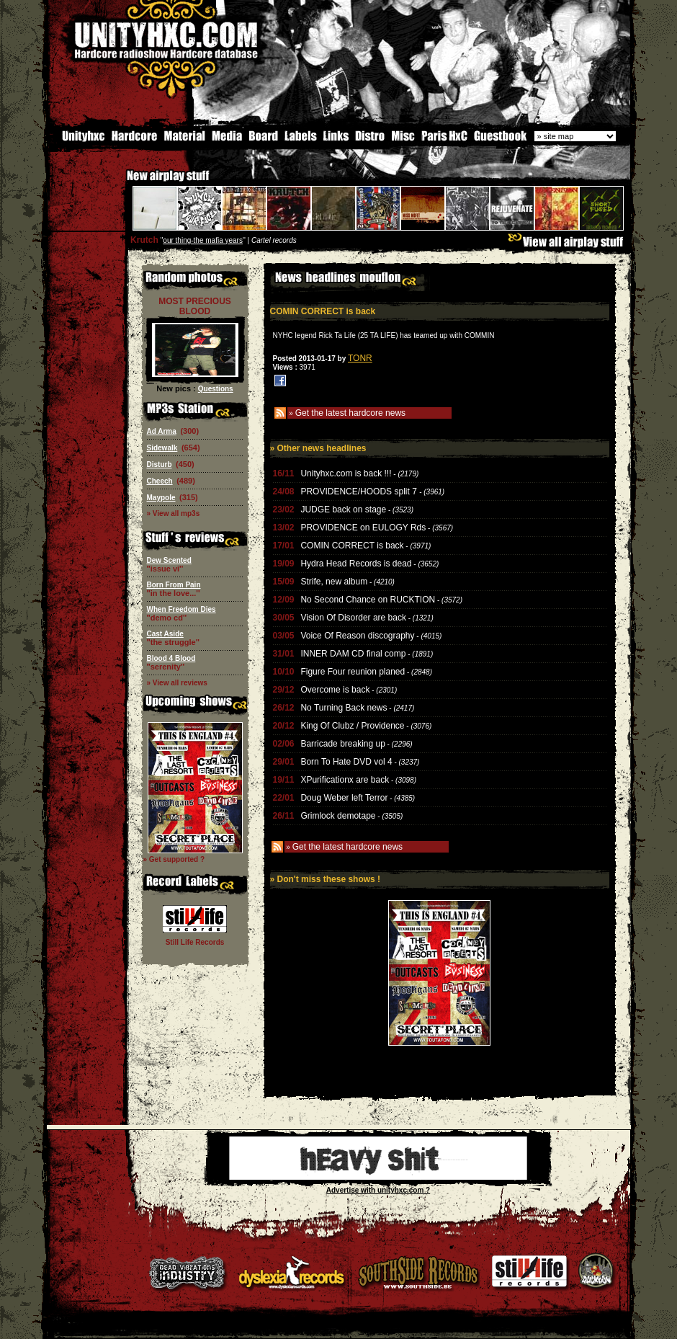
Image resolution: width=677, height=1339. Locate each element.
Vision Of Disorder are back (353, 616)
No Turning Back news (343, 706)
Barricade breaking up (342, 742)
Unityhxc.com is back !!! (345, 472)
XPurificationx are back (344, 778)
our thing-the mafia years (203, 239)
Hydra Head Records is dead (355, 562)
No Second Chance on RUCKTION (367, 598)
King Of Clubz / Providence (352, 724)
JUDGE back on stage (343, 508)
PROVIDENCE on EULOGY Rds (363, 526)
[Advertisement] (439, 1083)
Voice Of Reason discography (357, 634)
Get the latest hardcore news (350, 411)
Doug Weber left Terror (343, 796)
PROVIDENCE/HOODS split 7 (359, 490)
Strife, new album (333, 580)
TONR (360, 357)
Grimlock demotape (337, 814)
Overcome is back (334, 688)
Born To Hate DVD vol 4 (346, 760)
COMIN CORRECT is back (351, 544)
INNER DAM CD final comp (352, 652)
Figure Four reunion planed (352, 670)
